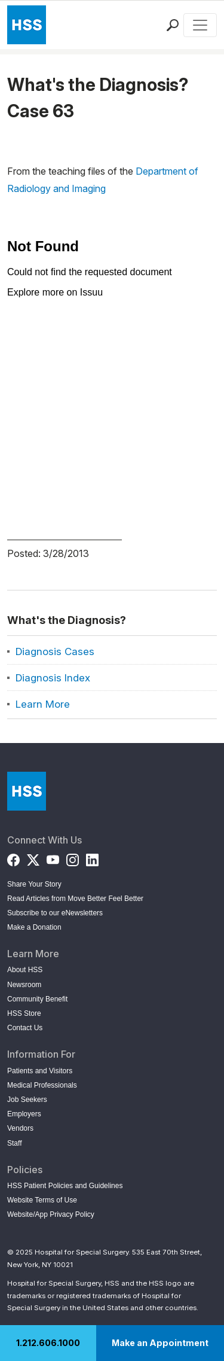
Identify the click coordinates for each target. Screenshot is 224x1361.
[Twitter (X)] (33, 857)
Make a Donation (34, 927)
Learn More (43, 704)
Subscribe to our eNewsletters (55, 913)
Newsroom (24, 985)
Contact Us (24, 1028)
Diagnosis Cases (55, 651)
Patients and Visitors (39, 1071)
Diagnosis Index (53, 678)
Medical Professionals (42, 1085)
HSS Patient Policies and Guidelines (64, 1186)
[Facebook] (13, 857)
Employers (24, 1114)
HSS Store (24, 1013)
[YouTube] (53, 857)
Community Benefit (37, 999)
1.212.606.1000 (48, 1343)
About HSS (24, 970)
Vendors (20, 1128)
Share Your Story (34, 884)
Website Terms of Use (42, 1200)
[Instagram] (72, 857)
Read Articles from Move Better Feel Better (75, 898)
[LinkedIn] (92, 857)
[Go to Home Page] (26, 791)
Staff (14, 1143)
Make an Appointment (160, 1343)
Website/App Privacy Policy (50, 1214)
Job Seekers (27, 1099)
